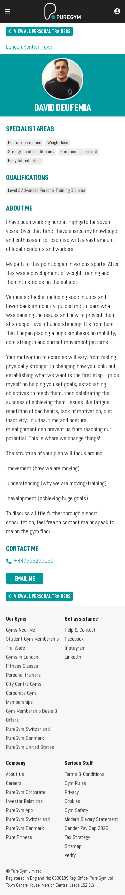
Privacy (72, 792)
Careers (13, 783)
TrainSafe (15, 648)
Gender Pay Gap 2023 (86, 828)
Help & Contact (80, 630)
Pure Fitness (19, 837)
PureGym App (19, 810)
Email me (24, 578)
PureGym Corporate (25, 792)
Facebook (74, 639)
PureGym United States (30, 747)
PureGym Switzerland (28, 729)
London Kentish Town (29, 47)
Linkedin (73, 657)
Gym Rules (75, 783)
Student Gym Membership (32, 639)
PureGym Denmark (25, 738)
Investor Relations (24, 801)
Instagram (75, 648)
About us (15, 774)
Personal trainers (23, 675)
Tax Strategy (77, 837)
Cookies (72, 801)
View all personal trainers (38, 31)
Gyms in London (22, 657)
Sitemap (73, 846)
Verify (70, 855)
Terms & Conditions (84, 774)
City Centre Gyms (23, 684)
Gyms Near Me (20, 630)
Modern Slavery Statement (91, 819)
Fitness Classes (22, 666)
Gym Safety (76, 810)
